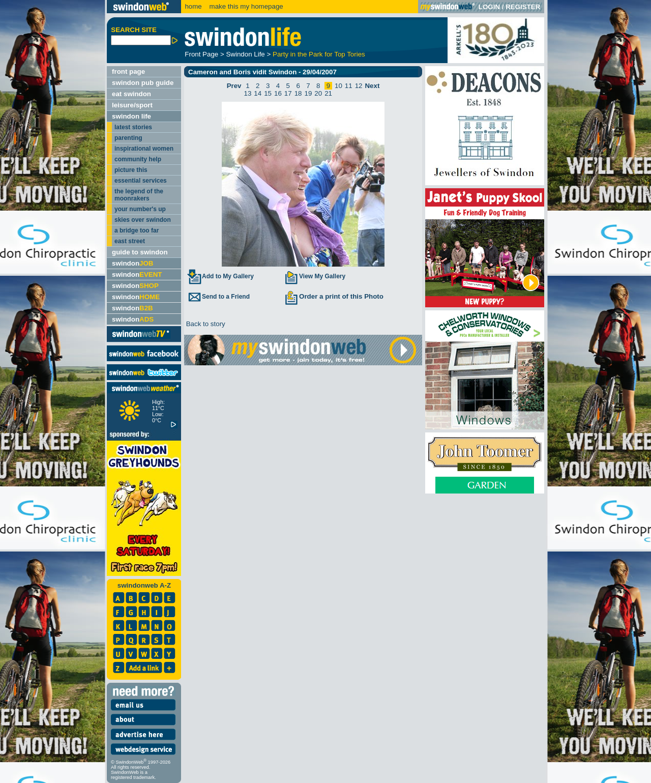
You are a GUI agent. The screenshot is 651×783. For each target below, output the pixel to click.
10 (338, 86)
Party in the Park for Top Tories (319, 54)
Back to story (204, 324)
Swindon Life (245, 54)
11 (348, 86)
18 (298, 93)
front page (128, 71)
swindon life (131, 116)
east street (129, 241)
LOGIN (489, 7)
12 (359, 86)
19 (308, 93)
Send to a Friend (218, 296)
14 (257, 93)
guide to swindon (140, 252)
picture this (130, 169)
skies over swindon (142, 219)
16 (278, 93)
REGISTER (523, 7)
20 (318, 93)
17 (288, 93)
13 (248, 93)
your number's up (140, 209)
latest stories (133, 127)
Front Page (201, 54)
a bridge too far (136, 230)
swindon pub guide (142, 82)
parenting (128, 137)
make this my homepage (245, 6)
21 (328, 93)
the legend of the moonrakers (138, 195)
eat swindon (131, 94)
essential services (140, 180)
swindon (132, 263)
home (193, 6)
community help (137, 159)
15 (268, 93)
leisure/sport (132, 105)
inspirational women (143, 148)
